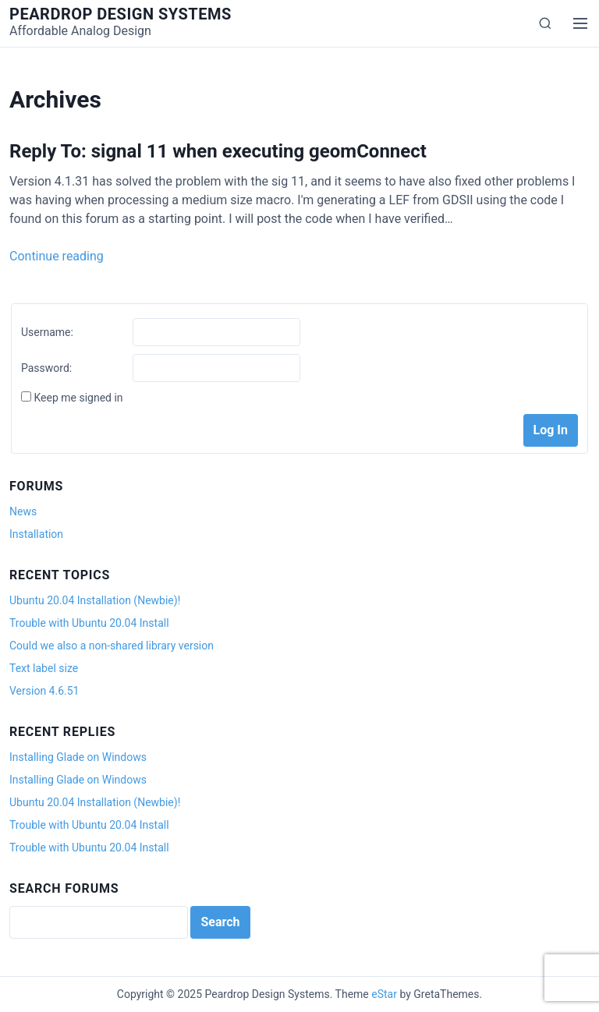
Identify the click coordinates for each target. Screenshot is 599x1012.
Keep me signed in (78, 397)
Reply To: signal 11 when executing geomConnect (218, 151)
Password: (46, 368)
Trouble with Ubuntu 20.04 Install (89, 623)
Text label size (43, 668)
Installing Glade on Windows (78, 757)
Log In (550, 430)
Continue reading (56, 256)
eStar (384, 994)
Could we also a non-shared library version (111, 645)
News (23, 511)
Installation (36, 534)
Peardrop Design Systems (120, 14)
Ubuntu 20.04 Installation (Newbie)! (94, 600)
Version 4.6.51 (44, 691)
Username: (47, 332)
